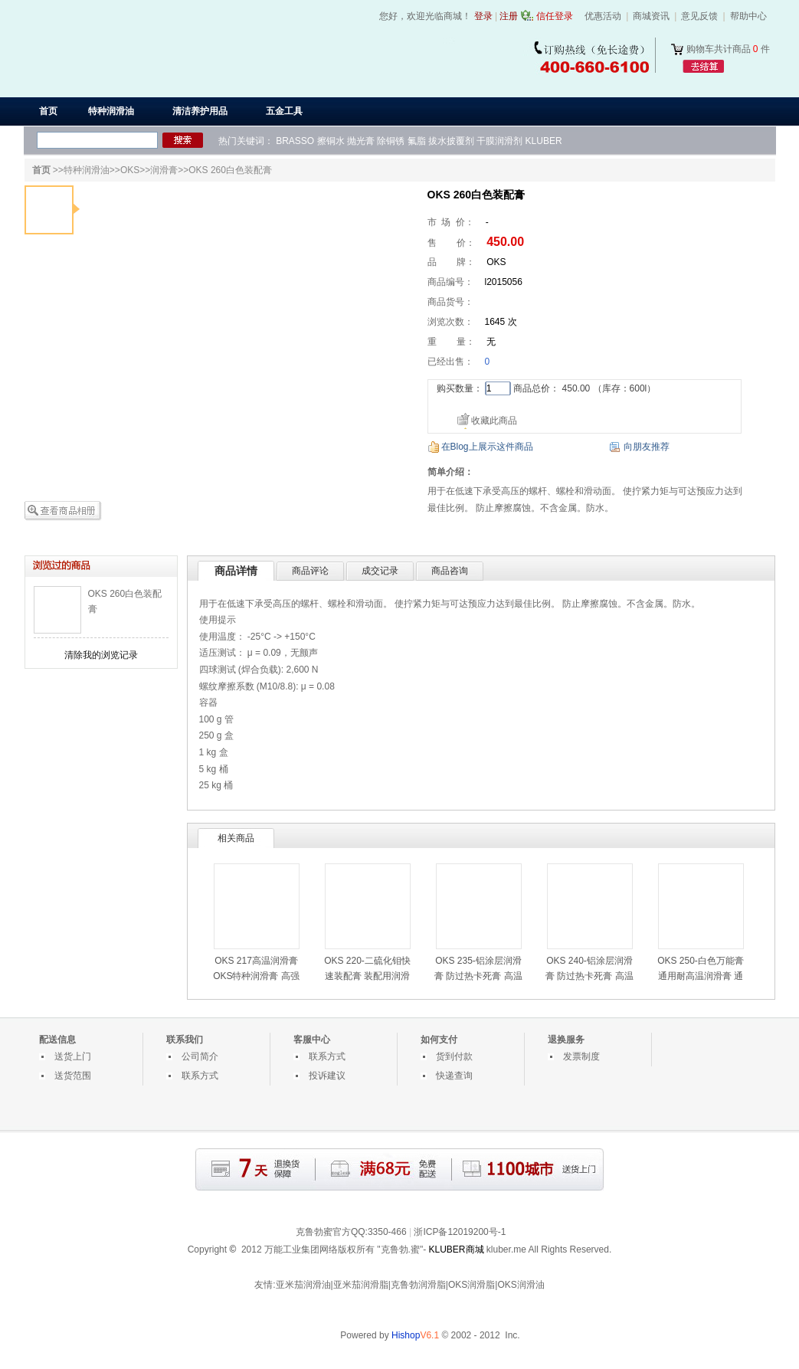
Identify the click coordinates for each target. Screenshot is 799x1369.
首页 (48, 111)
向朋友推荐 (647, 446)
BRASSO (295, 141)
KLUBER (544, 141)
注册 (508, 16)
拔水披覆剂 (451, 141)
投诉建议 (327, 1075)
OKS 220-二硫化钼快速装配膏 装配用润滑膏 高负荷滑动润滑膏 (367, 976)
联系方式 (200, 1075)
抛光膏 (361, 141)
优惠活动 (603, 16)
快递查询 (454, 1075)
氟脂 (417, 141)
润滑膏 (164, 170)
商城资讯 (651, 16)
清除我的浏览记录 (101, 655)
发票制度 (581, 1056)
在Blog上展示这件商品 (487, 446)
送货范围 (72, 1075)
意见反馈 (699, 16)
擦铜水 (331, 141)
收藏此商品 (494, 420)
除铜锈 (390, 141)
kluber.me (506, 1249)
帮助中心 (748, 16)
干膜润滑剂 (499, 141)
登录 (483, 16)
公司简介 (200, 1056)
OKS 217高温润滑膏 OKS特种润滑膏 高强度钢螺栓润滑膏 (256, 976)
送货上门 (72, 1056)
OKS (129, 170)
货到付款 (454, 1056)
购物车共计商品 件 (728, 49)
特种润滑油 (87, 170)
